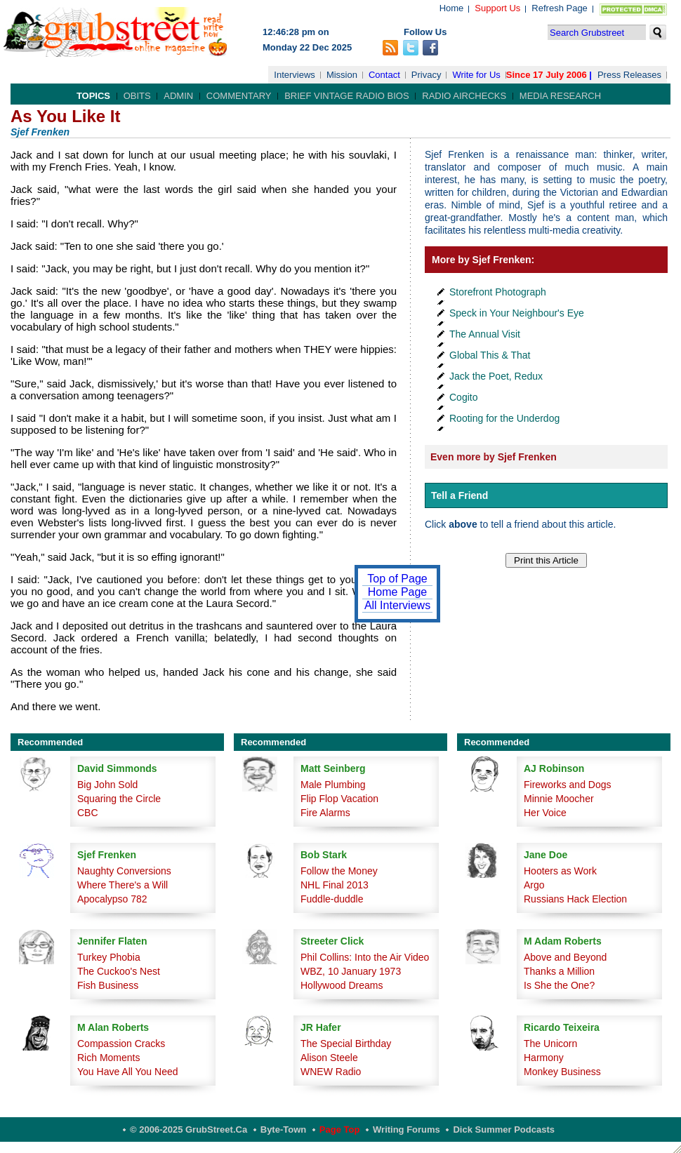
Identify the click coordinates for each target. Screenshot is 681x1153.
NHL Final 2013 (334, 885)
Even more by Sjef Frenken (493, 456)
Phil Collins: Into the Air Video (364, 957)
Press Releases (629, 74)
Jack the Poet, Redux (496, 376)
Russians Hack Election (575, 899)
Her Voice (545, 812)
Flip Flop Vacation (339, 798)
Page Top (339, 1129)
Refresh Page (559, 8)
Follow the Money (339, 871)
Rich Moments (108, 1057)
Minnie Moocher (559, 798)
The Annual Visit (484, 334)
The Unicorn (550, 1043)
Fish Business (107, 985)
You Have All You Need (127, 1071)
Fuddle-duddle (332, 899)
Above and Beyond (565, 957)
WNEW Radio (330, 1071)
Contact (384, 74)
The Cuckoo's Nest (118, 971)
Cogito (463, 397)
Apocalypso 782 (112, 899)
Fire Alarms (325, 812)
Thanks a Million (559, 971)
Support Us (497, 8)
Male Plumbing (333, 784)
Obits (137, 96)
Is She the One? (559, 985)
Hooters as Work (560, 871)
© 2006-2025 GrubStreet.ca (188, 1129)
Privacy (426, 74)
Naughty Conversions (124, 871)
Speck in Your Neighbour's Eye (516, 313)
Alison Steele (329, 1057)
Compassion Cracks (121, 1043)
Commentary (239, 96)
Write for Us (476, 74)
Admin (178, 96)
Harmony (544, 1057)
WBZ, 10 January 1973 (350, 971)
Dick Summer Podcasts (504, 1129)
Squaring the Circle (119, 798)
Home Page (398, 592)
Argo (534, 885)
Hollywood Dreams (341, 985)
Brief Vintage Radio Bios (346, 96)
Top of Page (397, 579)
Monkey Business (562, 1071)
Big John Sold (107, 784)
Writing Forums (406, 1129)
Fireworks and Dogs (567, 784)
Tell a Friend (459, 495)
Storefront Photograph (497, 292)
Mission (341, 74)
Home (451, 8)
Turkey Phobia (108, 957)
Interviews (294, 74)
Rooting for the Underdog (504, 418)
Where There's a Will (122, 885)
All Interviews (397, 605)
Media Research (560, 96)
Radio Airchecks (464, 96)
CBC (87, 812)
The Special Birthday (345, 1043)
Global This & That (489, 355)
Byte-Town (283, 1129)
